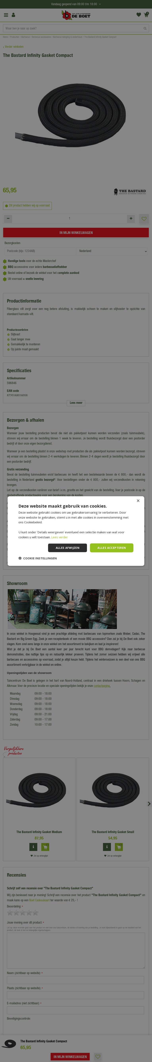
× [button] (138, 500)
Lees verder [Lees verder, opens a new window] (59, 537)
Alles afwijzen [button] (68, 548)
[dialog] (76, 531)
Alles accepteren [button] (111, 548)
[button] (37, 558)
